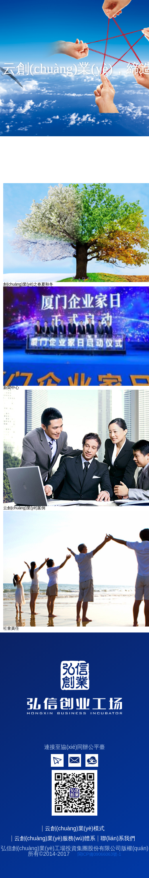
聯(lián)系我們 (118, 838)
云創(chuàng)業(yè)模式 (74, 828)
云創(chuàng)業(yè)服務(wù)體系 (55, 838)
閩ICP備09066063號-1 (99, 854)
